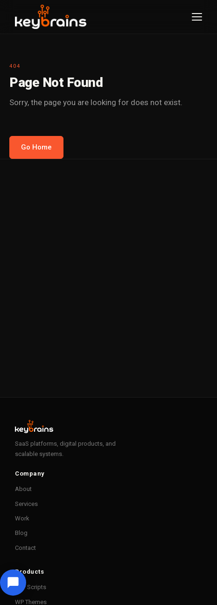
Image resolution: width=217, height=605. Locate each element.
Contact (25, 547)
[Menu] (197, 17)
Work (22, 518)
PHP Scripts (30, 587)
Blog (21, 532)
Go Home (36, 147)
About (23, 488)
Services (26, 503)
